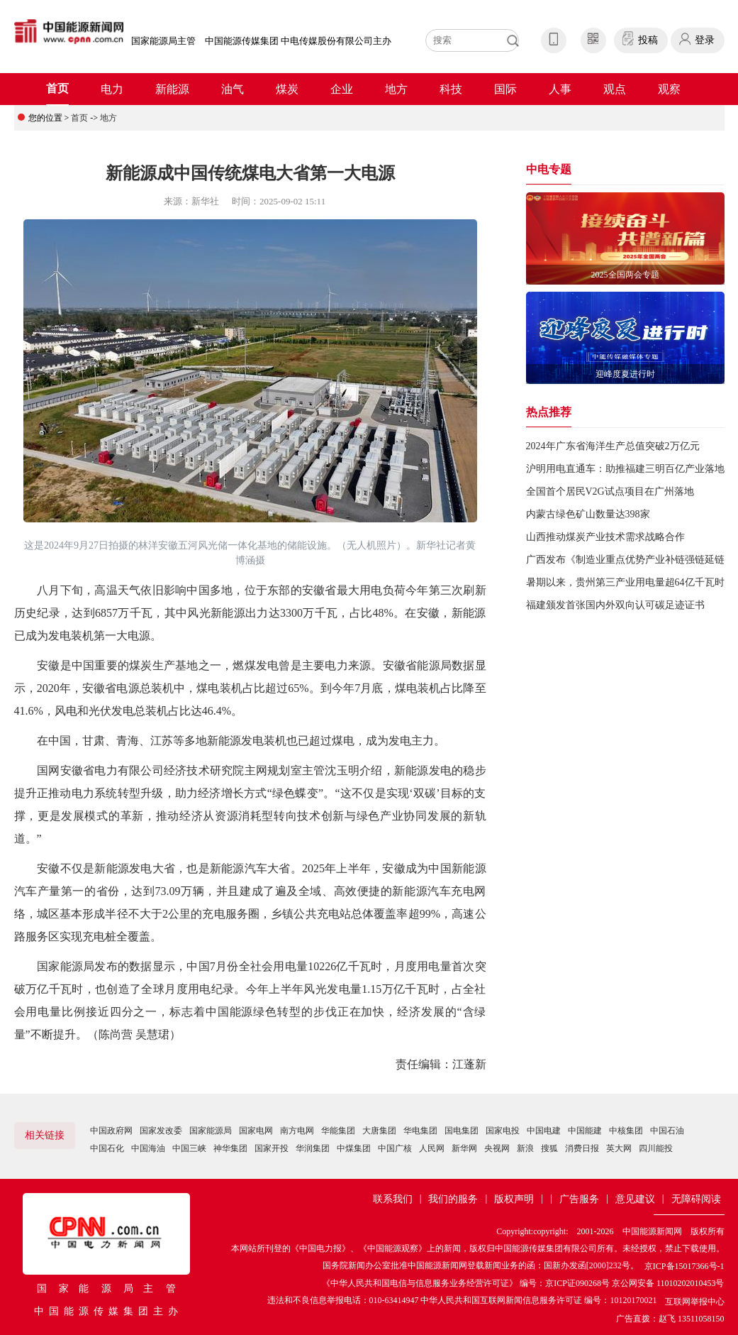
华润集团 (313, 1148)
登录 (705, 40)
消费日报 (582, 1148)
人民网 (432, 1148)
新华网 (464, 1148)
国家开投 (272, 1148)
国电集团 (462, 1131)
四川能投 (656, 1148)
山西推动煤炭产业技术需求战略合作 (605, 537)
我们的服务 (453, 1199)
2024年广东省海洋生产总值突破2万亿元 (613, 446)
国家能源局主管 (163, 40)
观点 (614, 89)
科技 (451, 89)
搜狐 (549, 1148)
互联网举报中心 (695, 1302)
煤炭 (287, 89)
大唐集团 (379, 1131)
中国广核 (395, 1148)
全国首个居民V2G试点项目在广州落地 (610, 491)
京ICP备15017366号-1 (684, 1266)
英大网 (619, 1148)
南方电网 (297, 1131)
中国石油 (667, 1131)
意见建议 (635, 1199)
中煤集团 (354, 1148)
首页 (57, 88)
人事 (560, 89)
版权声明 (514, 1199)
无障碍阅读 (696, 1199)
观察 (669, 89)
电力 (112, 89)
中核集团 (626, 1131)
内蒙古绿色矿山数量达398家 (588, 514)
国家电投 (503, 1131)
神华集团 (230, 1148)
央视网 (497, 1148)
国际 (505, 89)
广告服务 (579, 1199)
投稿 (648, 40)
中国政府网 (111, 1131)
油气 (232, 89)
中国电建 (544, 1131)
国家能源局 (210, 1131)
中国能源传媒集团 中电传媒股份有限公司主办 (298, 40)
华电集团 (420, 1131)
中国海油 (148, 1148)
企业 (341, 89)
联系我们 (393, 1199)
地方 (396, 89)
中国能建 (585, 1131)
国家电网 (256, 1131)
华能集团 (338, 1131)
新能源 (172, 89)
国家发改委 (161, 1131)
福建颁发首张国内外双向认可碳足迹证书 (615, 605)
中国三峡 (189, 1148)
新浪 (525, 1148)
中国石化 (107, 1148)
